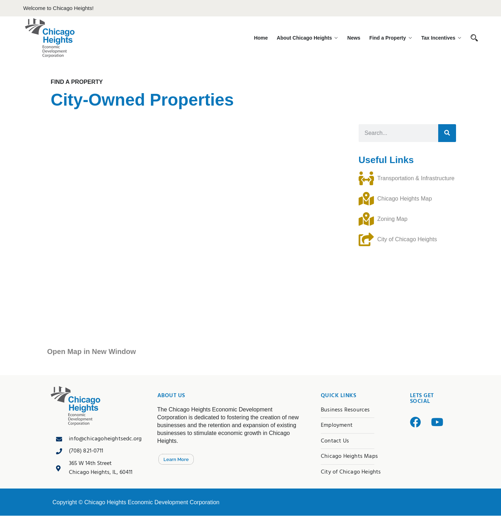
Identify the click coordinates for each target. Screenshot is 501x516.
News (358, 38)
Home (270, 38)
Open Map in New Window (91, 352)
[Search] (447, 134)
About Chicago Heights (311, 38)
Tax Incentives (438, 38)
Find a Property (389, 38)
